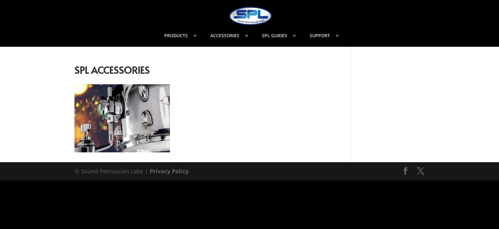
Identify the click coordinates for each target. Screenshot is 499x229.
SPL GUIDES (274, 35)
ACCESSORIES (224, 35)
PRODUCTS (176, 35)
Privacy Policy (169, 171)
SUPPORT (320, 35)
